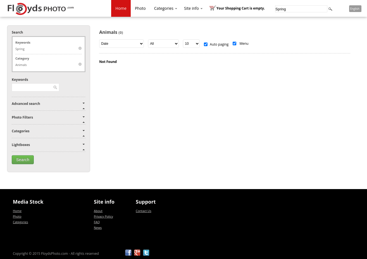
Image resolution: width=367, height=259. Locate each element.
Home (121, 8)
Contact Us (143, 211)
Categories (166, 8)
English (354, 9)
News (98, 227)
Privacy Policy (103, 216)
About (98, 211)
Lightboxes (21, 144)
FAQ (97, 222)
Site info (193, 8)
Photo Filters (22, 117)
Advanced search (26, 103)
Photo (140, 8)
